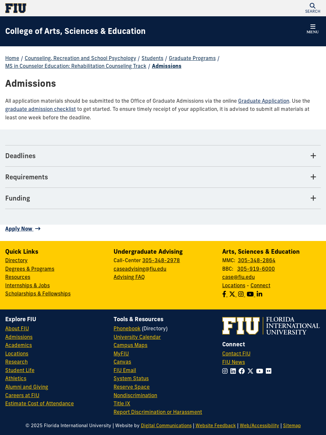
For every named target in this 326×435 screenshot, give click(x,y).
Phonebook (127, 328)
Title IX (122, 403)
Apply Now (19, 228)
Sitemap (292, 425)
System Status (131, 378)
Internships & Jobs (27, 285)
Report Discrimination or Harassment (158, 412)
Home (12, 58)
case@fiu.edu (238, 277)
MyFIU (121, 353)
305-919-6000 (256, 268)
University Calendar (137, 337)
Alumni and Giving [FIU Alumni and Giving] (26, 386)
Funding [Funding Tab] (17, 198)
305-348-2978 (161, 260)
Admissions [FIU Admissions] (19, 337)
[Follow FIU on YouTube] (261, 371)
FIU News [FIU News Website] (233, 362)
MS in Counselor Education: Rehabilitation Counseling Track (75, 66)
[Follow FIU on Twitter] (251, 371)
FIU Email (125, 370)
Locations (233, 285)
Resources (17, 277)
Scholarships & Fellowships (38, 293)
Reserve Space (132, 386)
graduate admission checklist (40, 109)
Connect (260, 285)
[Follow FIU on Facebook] (242, 371)
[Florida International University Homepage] (84, 8)
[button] (313, 8)
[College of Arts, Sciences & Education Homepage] (75, 31)
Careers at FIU (22, 395)
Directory (16, 260)
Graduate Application (263, 101)
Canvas (122, 361)
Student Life (19, 370)
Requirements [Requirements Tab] (26, 177)
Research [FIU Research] (16, 361)
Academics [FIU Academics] (18, 345)
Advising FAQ (129, 277)
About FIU (17, 328)
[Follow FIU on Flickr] (270, 371)
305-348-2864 (257, 260)
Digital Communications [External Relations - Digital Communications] (166, 425)
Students (152, 58)
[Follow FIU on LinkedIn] (234, 371)
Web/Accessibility (259, 425)
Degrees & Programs (29, 268)
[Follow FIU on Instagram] (226, 371)
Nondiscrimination (135, 395)
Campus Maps (130, 345)
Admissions (167, 66)
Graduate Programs (192, 58)
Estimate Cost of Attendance (39, 403)
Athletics (15, 378)
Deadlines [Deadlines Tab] (20, 156)
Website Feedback (216, 425)
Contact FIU (236, 353)
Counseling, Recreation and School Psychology (80, 58)
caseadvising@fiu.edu (140, 268)
